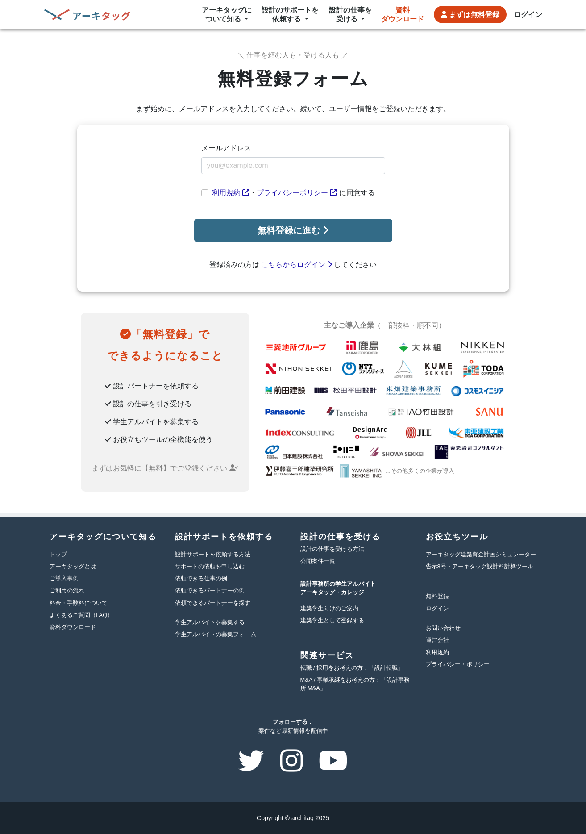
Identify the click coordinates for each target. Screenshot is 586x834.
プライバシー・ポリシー (458, 664)
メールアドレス (226, 148)
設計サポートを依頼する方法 (212, 554)
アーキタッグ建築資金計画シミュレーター (481, 554)
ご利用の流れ (67, 590)
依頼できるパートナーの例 (210, 590)
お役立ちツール (457, 536)
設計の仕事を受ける (350, 14)
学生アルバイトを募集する (210, 622)
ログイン (528, 14)
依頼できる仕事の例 (201, 578)
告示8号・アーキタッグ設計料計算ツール (479, 566)
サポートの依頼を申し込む (210, 566)
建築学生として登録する (332, 620)
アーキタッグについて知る (227, 14)
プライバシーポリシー (297, 192)
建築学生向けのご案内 (329, 608)
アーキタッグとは (73, 566)
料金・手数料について (79, 603)
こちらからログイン (296, 264)
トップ (58, 554)
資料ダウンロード (402, 14)
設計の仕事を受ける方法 (332, 549)
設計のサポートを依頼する (290, 14)
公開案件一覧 (317, 561)
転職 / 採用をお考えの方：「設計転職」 (352, 667)
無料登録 (470, 14)
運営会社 (437, 640)
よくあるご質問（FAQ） (81, 615)
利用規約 (230, 192)
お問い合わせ (443, 628)
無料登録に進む (293, 230)
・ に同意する (293, 192)
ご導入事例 (64, 578)
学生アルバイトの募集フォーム (215, 634)
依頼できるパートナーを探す (212, 603)
